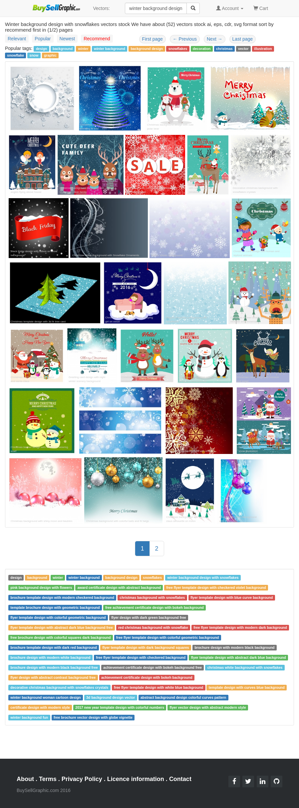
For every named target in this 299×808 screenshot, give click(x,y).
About (25, 779)
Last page (242, 39)
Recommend (97, 38)
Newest (67, 38)
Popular (43, 38)
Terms (48, 779)
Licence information (135, 779)
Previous (185, 39)
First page (152, 39)
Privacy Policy (82, 779)
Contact (180, 779)
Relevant (17, 38)
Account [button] (229, 8)
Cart (260, 8)
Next (214, 39)
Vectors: (101, 8)
